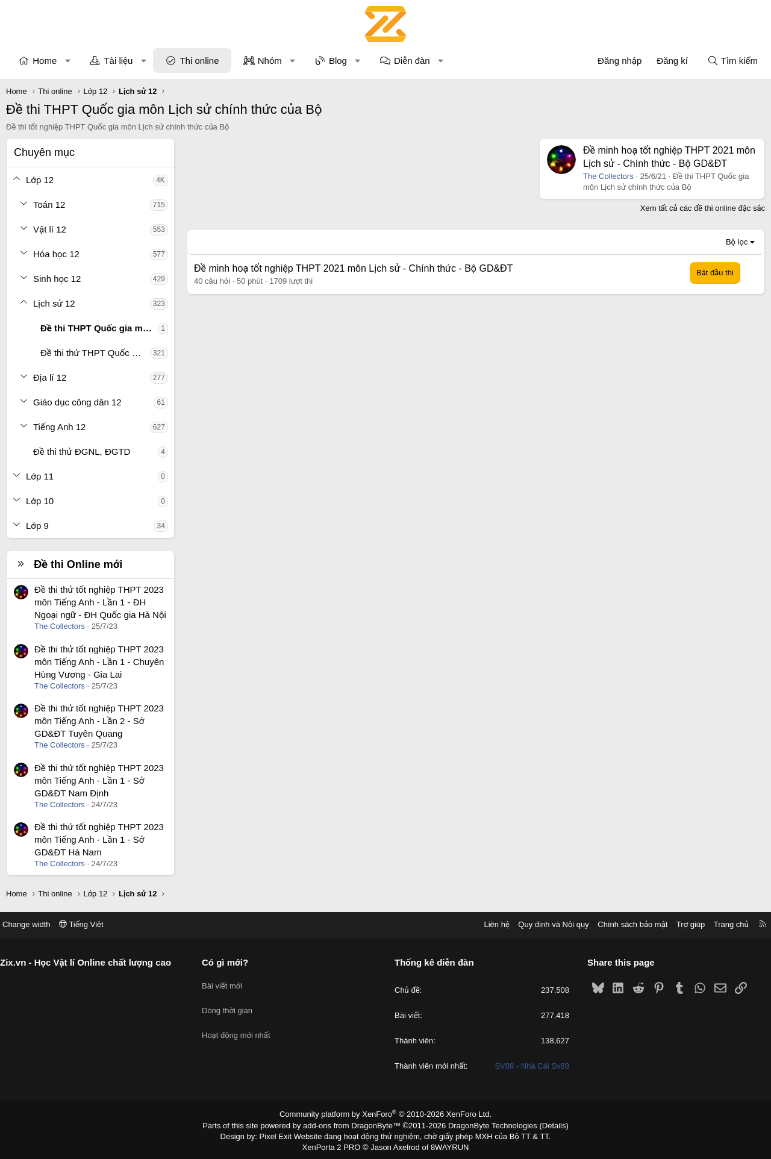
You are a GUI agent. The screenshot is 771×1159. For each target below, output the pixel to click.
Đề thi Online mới (78, 564)
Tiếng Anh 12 (59, 427)
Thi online (199, 60)
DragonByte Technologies (484, 1124)
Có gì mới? (230, 962)
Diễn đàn (412, 60)
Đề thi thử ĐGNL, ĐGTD (81, 451)
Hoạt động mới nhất (241, 1026)
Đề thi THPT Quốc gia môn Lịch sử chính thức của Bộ (99, 328)
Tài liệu (118, 60)
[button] (67, 60)
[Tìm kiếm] (732, 60)
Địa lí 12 (49, 377)
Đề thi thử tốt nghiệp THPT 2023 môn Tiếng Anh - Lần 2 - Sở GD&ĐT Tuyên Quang (99, 721)
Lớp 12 (40, 180)
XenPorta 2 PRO (335, 1144)
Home (45, 60)
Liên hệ (487, 924)
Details (541, 1124)
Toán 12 (49, 204)
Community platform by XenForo (386, 1114)
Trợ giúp (681, 924)
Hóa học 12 (56, 254)
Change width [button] (35, 924)
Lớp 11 (40, 476)
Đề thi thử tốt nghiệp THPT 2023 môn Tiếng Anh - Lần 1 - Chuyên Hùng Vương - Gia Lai (99, 661)
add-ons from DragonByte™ (354, 1124)
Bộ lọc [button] (737, 241)
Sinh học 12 (57, 278)
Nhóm (270, 60)
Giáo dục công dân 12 (77, 402)
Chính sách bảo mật (623, 924)
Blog (338, 60)
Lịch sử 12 (54, 303)
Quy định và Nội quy (544, 924)
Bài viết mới (227, 982)
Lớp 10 (40, 501)
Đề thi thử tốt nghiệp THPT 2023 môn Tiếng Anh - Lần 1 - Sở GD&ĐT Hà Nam (99, 839)
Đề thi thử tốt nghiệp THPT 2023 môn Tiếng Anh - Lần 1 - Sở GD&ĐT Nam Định (99, 780)
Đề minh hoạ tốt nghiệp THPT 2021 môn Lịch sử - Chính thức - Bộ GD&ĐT (353, 268)
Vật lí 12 (49, 229)
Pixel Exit (284, 1134)
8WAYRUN (445, 1144)
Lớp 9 (37, 525)
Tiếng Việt (90, 924)
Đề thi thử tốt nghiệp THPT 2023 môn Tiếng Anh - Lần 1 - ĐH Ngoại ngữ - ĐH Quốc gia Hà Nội (100, 602)
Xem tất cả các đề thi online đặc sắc (702, 208)
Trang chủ (722, 924)
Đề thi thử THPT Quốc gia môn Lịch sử (95, 353)
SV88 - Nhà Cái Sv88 (527, 1066)
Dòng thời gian (232, 1004)
